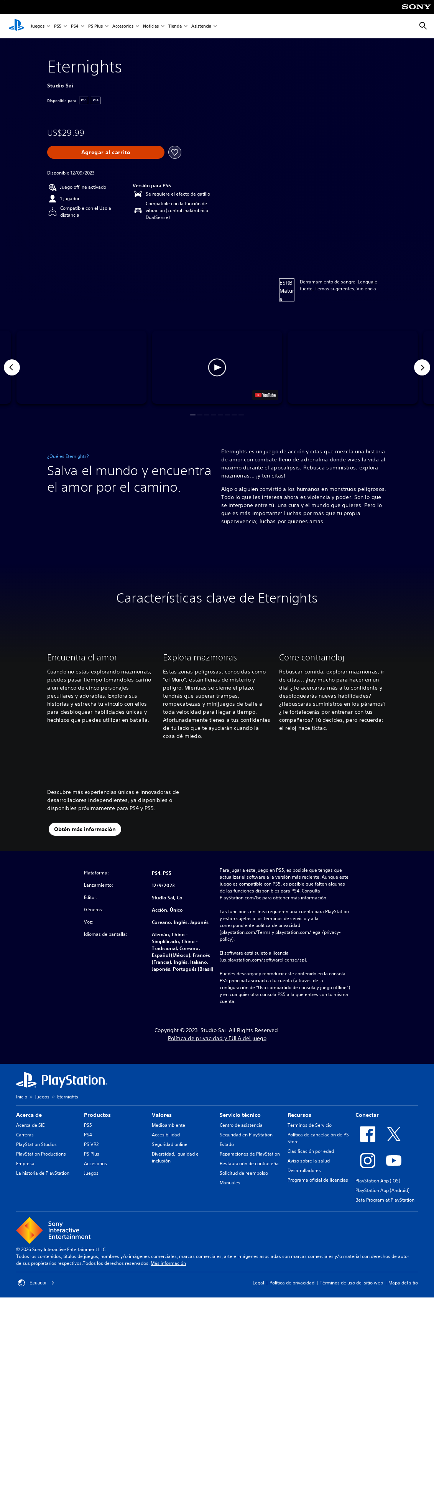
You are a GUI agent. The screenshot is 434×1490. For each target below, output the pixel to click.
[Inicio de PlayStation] (16, 26)
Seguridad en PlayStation (246, 1206)
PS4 (75, 26)
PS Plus (95, 26)
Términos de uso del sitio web (351, 1354)
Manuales (230, 1254)
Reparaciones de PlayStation (250, 1225)
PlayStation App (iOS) (377, 1252)
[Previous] (12, 367)
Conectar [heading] (367, 1186)
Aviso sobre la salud (309, 1232)
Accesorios (122, 26)
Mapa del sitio (403, 1354)
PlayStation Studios (36, 1215)
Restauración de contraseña (249, 1235)
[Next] (422, 367)
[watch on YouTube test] (265, 395)
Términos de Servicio (310, 1196)
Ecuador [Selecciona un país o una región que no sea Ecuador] (36, 1354)
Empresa (25, 1235)
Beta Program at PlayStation (384, 1271)
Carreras (25, 1206)
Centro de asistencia (241, 1196)
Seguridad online (169, 1215)
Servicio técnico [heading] (240, 1186)
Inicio (21, 1168)
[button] (217, 367)
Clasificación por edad (311, 1222)
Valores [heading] (162, 1186)
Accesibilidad (166, 1206)
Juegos (37, 26)
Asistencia (201, 26)
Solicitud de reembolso (244, 1244)
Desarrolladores (304, 1241)
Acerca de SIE (30, 1196)
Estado (227, 1215)
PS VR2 (91, 1215)
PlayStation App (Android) (382, 1261)
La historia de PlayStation (42, 1244)
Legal (258, 1354)
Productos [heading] (97, 1186)
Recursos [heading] (299, 1186)
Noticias (151, 26)
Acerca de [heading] (29, 1186)
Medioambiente (168, 1196)
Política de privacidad (292, 1354)
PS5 (57, 26)
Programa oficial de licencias (318, 1251)
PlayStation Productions (41, 1225)
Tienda (175, 26)
